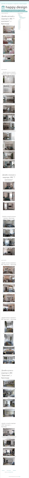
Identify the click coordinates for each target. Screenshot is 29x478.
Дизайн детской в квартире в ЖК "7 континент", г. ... (22, 17)
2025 (19, 14)
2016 (19, 26)
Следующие (3, 470)
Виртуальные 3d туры (15, 11)
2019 (19, 23)
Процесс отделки (22, 10)
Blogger (19, 476)
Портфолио (3, 10)
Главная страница (9, 470)
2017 (19, 25)
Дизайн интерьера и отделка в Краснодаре (14, 3)
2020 (19, 22)
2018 (19, 24)
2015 (19, 27)
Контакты (9, 11)
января (20, 19)
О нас (7, 10)
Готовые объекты (4, 11)
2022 (19, 20)
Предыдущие (14, 470)
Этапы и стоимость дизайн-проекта (14, 10)
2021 (19, 21)
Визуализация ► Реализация (23, 11)
